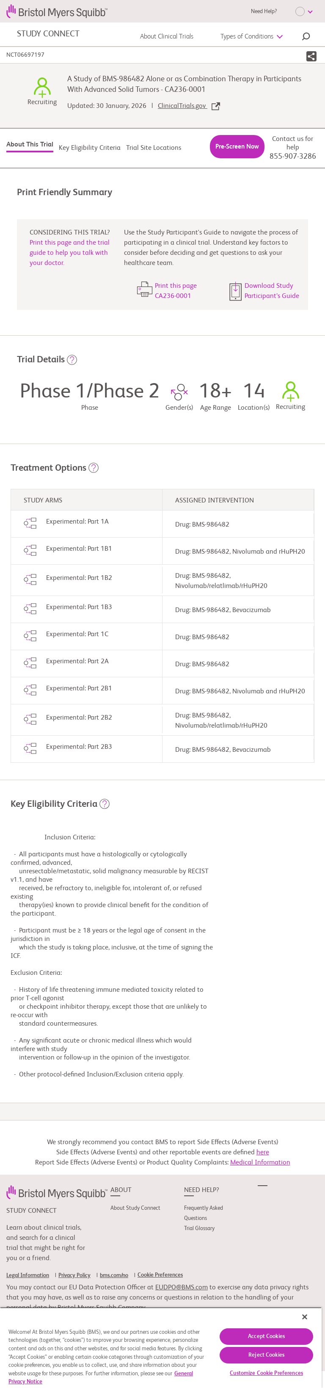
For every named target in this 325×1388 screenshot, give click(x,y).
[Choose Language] (303, 11)
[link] (56, 1192)
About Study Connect (135, 1208)
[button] (306, 38)
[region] (161, 1347)
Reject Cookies (266, 1355)
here (262, 1152)
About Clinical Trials (166, 36)
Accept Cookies (266, 1336)
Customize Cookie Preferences (266, 1373)
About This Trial (29, 144)
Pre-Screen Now (237, 146)
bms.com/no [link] (114, 1275)
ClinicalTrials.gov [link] (189, 106)
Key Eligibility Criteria (90, 148)
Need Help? (264, 11)
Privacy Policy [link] (74, 1275)
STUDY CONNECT (48, 34)
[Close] (304, 1316)
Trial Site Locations (153, 148)
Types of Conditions (246, 36)
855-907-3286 (293, 156)
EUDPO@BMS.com (181, 1287)
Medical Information (260, 1162)
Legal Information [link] (27, 1275)
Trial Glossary (199, 1228)
